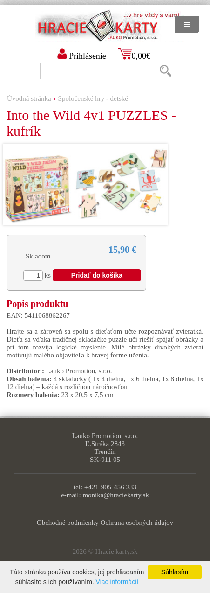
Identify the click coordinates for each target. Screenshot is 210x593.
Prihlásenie (87, 56)
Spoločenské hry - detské (93, 98)
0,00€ (141, 56)
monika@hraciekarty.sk (115, 495)
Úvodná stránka (29, 98)
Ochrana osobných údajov (137, 522)
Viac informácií (117, 582)
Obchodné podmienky (68, 522)
